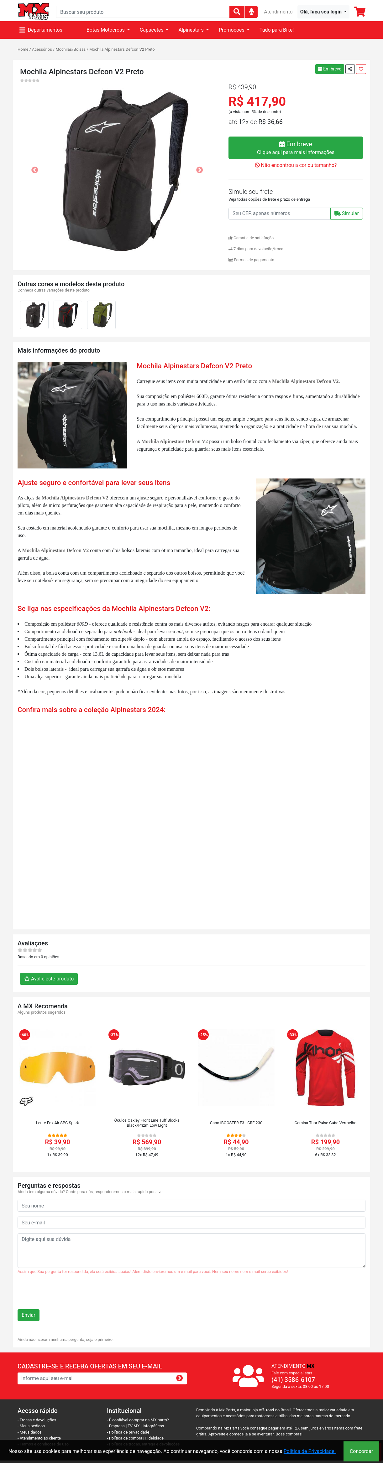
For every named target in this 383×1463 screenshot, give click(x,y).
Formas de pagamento (251, 259)
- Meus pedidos (31, 1426)
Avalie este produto (49, 979)
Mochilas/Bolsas (70, 49)
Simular (346, 213)
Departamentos (40, 30)
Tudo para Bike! (277, 30)
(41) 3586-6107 (293, 1379)
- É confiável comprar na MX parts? (138, 1420)
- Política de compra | (126, 1438)
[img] (251, 11)
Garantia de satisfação (251, 237)
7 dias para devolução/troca (255, 248)
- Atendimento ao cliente (39, 1438)
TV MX (133, 1426)
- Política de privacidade (128, 1432)
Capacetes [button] (152, 30)
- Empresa (116, 1426)
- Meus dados (30, 1432)
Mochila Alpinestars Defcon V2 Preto (122, 49)
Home (23, 49)
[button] (323, 11)
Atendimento (278, 12)
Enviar (28, 1315)
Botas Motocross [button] (106, 30)
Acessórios (42, 49)
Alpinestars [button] (191, 30)
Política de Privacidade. (310, 1451)
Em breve (329, 68)
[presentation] (65, 1294)
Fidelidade (154, 1438)
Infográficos (153, 1426)
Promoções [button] (232, 30)
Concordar (361, 1451)
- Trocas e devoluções (37, 1420)
